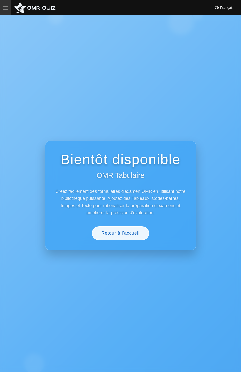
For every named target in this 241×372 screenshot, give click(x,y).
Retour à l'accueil (120, 233)
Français (224, 7)
